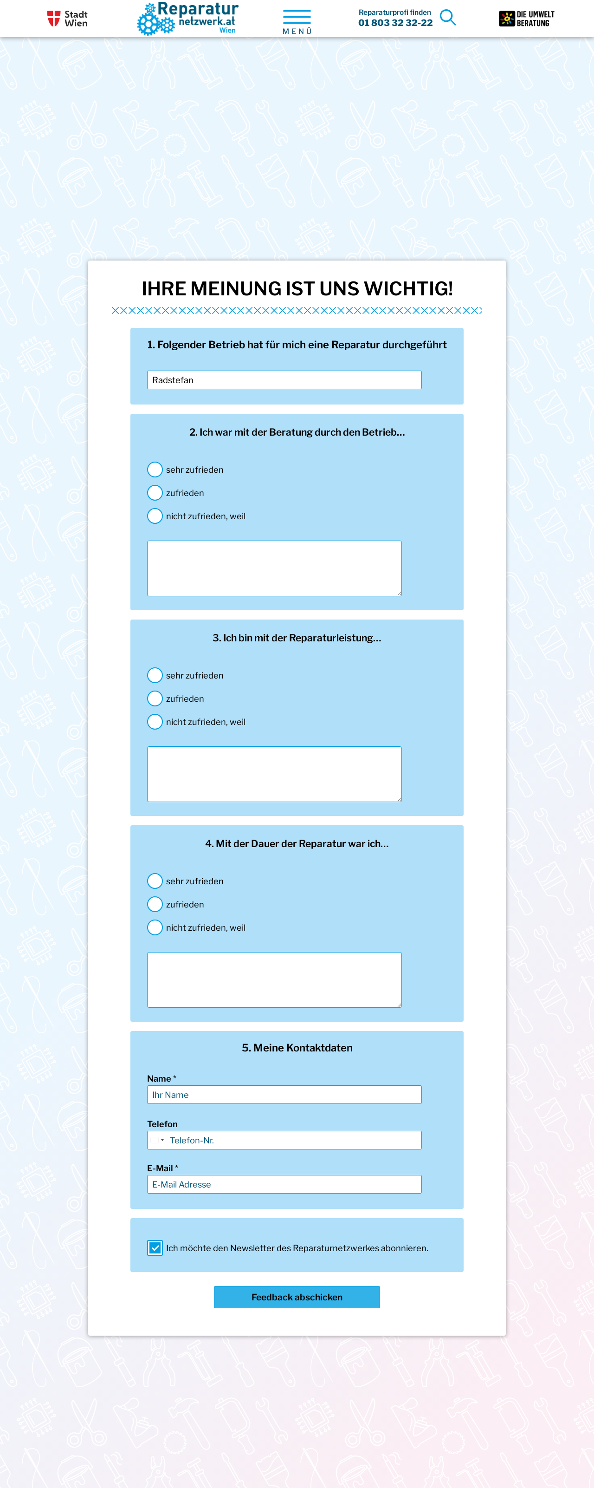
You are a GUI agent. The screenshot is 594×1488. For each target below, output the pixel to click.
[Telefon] (284, 1140)
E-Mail (162, 1168)
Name (161, 1078)
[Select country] (157, 1140)
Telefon (162, 1124)
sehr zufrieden (195, 469)
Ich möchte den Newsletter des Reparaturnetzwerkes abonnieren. (297, 1248)
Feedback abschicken (297, 1297)
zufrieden (185, 493)
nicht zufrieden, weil (205, 516)
